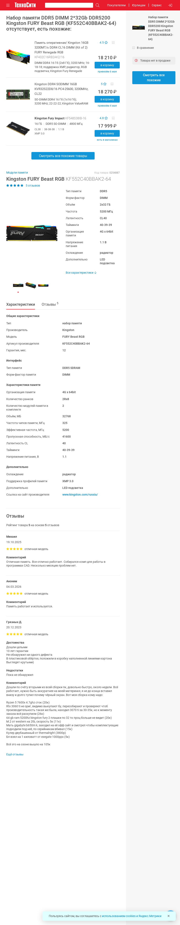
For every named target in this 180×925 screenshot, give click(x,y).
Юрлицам (138, 5)
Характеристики (20, 304)
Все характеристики (81, 272)
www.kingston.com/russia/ (80, 494)
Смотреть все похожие (154, 77)
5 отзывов (23, 185)
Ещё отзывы (14, 754)
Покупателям (116, 5)
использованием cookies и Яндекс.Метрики (131, 916)
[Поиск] (96, 5)
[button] (30, 233)
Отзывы (50, 304)
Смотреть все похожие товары (63, 156)
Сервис (157, 5)
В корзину (107, 65)
